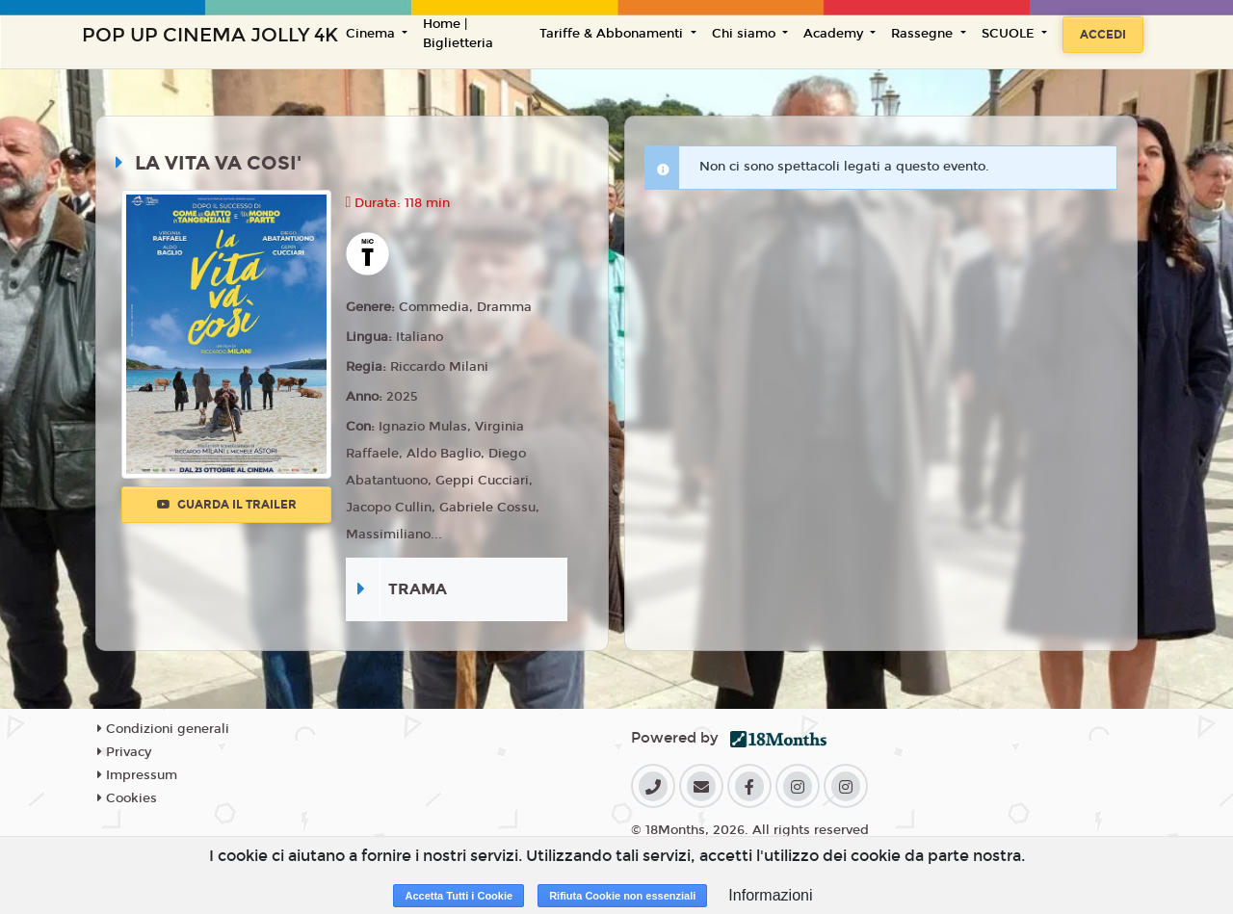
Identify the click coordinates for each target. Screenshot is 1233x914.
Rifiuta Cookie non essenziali (622, 895)
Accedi (1103, 34)
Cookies (127, 798)
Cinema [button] (372, 33)
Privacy (124, 752)
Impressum (137, 775)
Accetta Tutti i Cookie (458, 895)
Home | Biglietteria (458, 33)
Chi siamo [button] (745, 33)
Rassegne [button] (924, 33)
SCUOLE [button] (1010, 33)
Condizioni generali (163, 729)
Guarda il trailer (227, 504)
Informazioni (770, 895)
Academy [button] (835, 33)
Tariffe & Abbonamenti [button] (613, 33)
